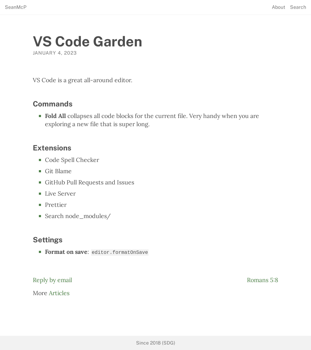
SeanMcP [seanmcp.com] (15, 7)
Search (298, 7)
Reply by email (52, 279)
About (278, 7)
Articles (59, 292)
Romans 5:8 (262, 279)
